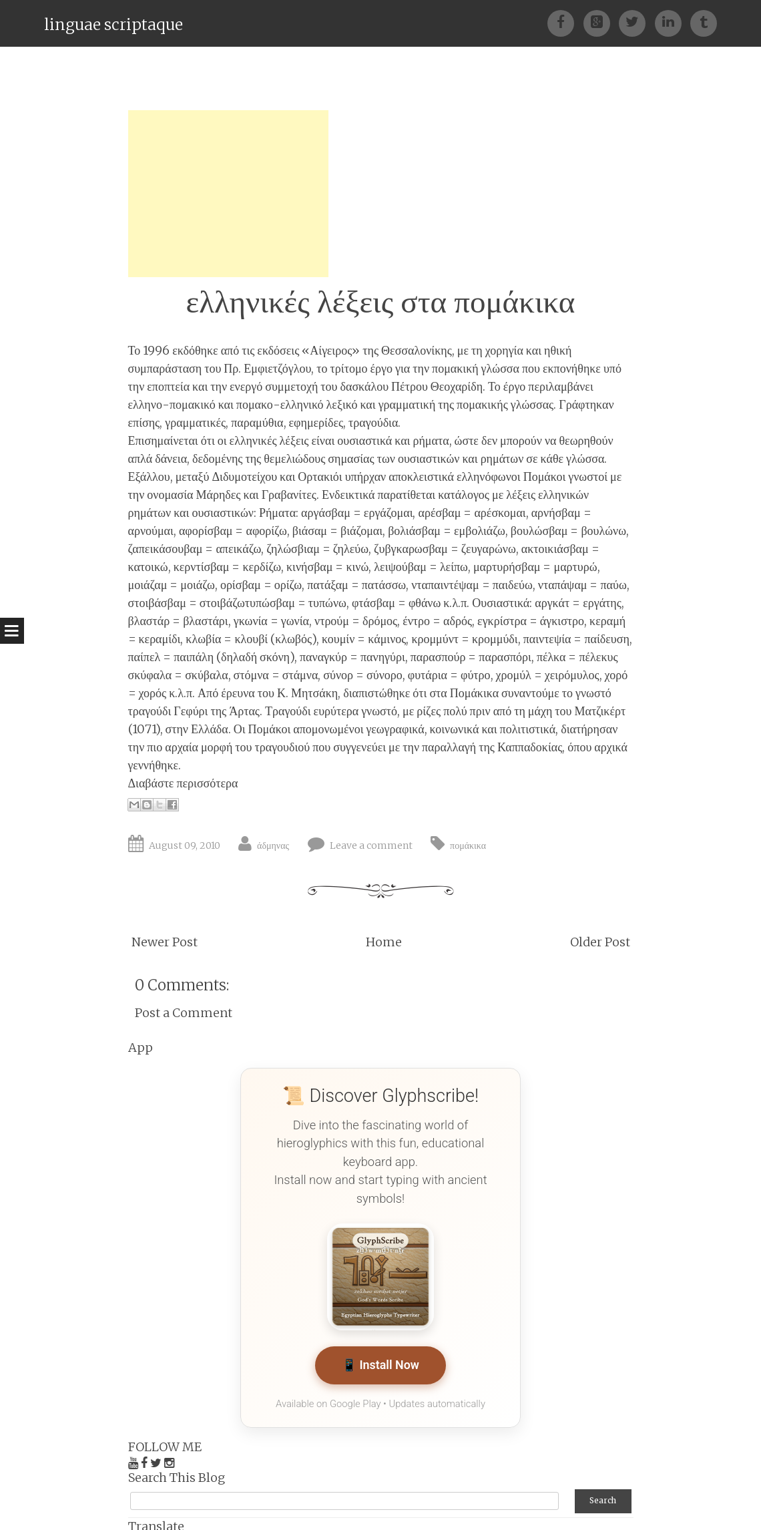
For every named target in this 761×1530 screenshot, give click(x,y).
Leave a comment (371, 845)
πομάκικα (468, 845)
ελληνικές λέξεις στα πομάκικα (380, 301)
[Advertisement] (228, 193)
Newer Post (165, 942)
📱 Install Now (380, 1366)
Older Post (600, 942)
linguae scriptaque (113, 24)
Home (384, 942)
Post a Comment (183, 1012)
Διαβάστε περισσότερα (183, 783)
